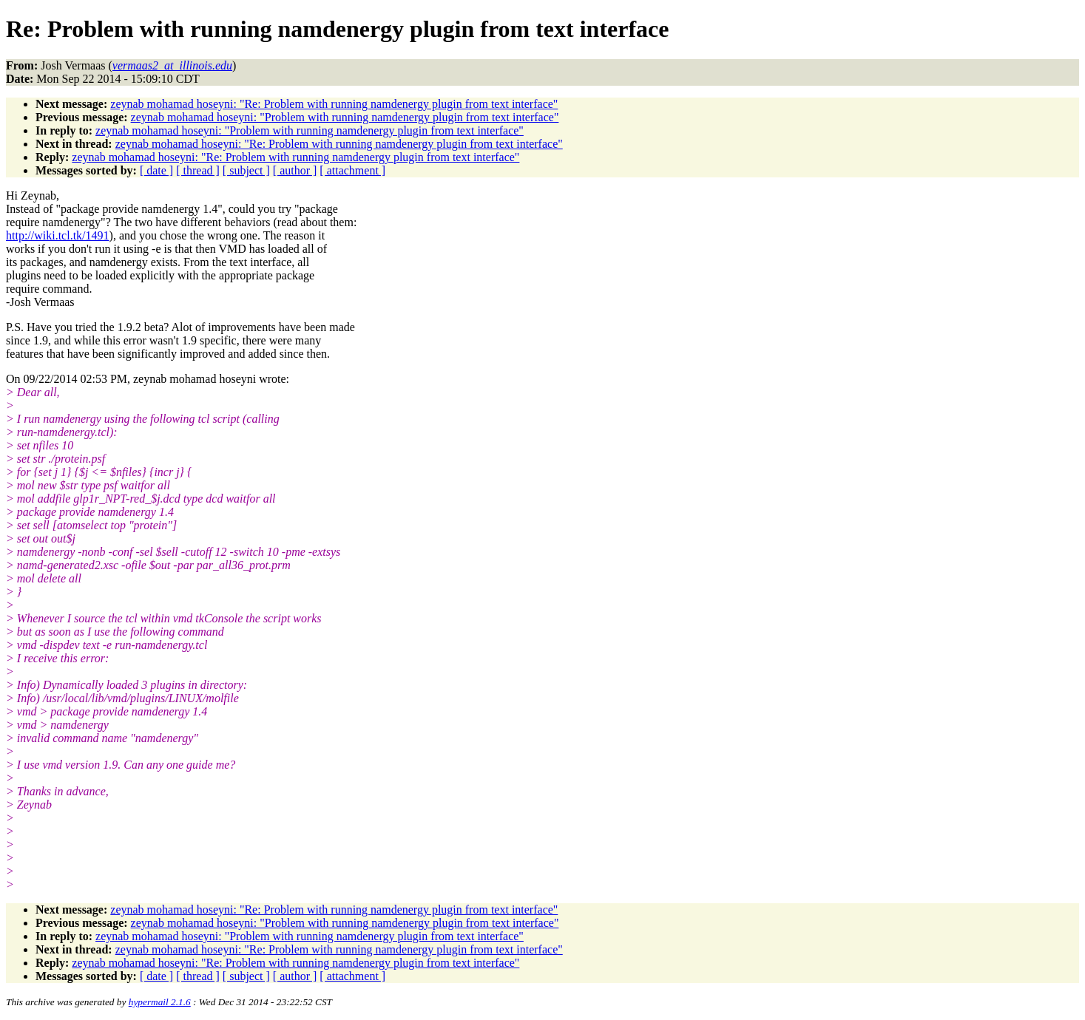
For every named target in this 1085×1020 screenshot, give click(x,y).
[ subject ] (246, 170)
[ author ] (295, 170)
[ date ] (156, 170)
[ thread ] (198, 170)
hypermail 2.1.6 (160, 1001)
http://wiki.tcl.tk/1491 (57, 235)
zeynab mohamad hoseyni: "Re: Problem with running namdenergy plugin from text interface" (334, 104)
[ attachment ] (352, 170)
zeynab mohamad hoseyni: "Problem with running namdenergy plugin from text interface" (345, 117)
